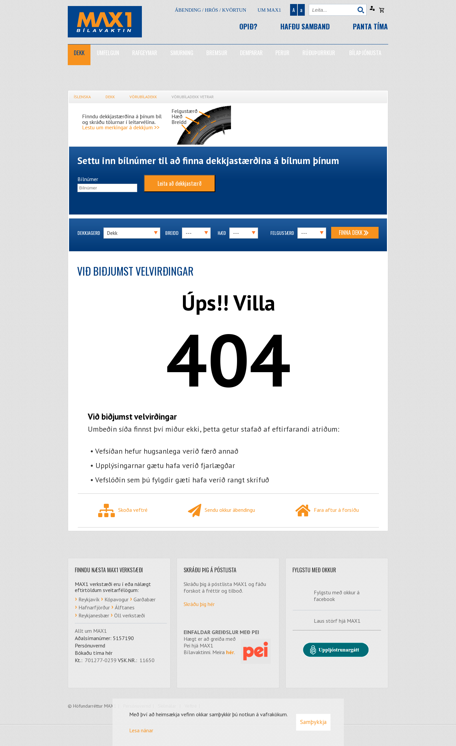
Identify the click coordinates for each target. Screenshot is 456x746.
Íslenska (82, 96)
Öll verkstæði (129, 615)
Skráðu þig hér (199, 604)
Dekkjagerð (88, 232)
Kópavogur (116, 599)
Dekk (110, 96)
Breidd (172, 232)
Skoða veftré (123, 510)
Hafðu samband (305, 26)
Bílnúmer (87, 179)
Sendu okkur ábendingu (221, 510)
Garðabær (145, 599)
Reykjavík (88, 599)
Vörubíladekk (143, 96)
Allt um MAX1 (91, 630)
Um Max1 (269, 10)
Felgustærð (282, 232)
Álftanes (125, 607)
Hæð (222, 232)
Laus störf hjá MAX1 (337, 620)
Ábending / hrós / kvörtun (210, 10)
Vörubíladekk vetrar (193, 96)
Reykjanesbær (93, 615)
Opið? (248, 26)
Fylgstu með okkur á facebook (337, 595)
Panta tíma (370, 26)
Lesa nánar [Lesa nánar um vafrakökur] (141, 730)
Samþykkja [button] (313, 722)
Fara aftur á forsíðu (327, 510)
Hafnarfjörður (94, 607)
